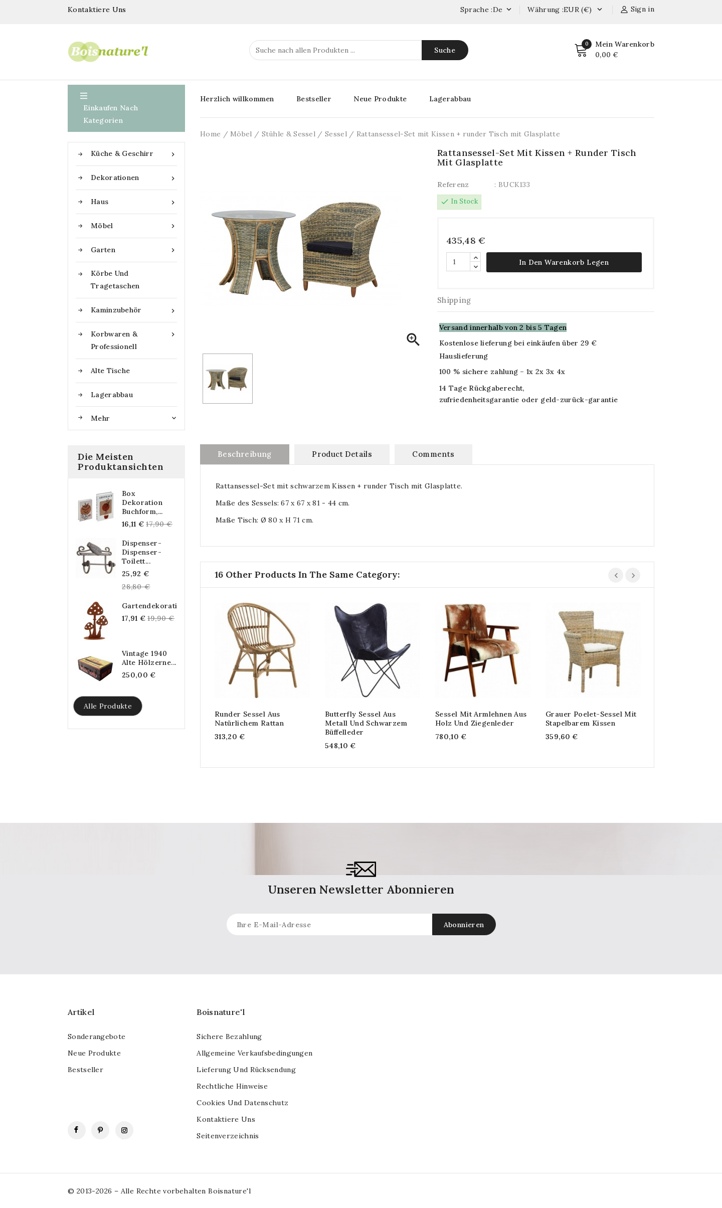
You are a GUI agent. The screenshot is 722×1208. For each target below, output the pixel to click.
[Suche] (358, 50)
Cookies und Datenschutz (242, 1102)
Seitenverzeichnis (228, 1135)
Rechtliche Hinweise (232, 1085)
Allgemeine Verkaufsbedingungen (254, 1052)
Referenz (453, 184)
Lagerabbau (112, 394)
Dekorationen (134, 177)
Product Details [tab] (342, 453)
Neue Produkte (380, 98)
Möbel (134, 226)
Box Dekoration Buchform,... (142, 502)
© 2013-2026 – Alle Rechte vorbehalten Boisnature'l (159, 1190)
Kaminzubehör (134, 310)
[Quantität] (458, 261)
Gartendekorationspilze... (149, 605)
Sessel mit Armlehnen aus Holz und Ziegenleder (481, 718)
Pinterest (100, 1130)
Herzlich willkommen (237, 98)
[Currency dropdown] (599, 10)
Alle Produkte (108, 706)
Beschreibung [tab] (245, 453)
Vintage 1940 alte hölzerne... (149, 658)
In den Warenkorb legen (564, 261)
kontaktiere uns (226, 1118)
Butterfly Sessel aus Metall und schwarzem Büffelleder (366, 722)
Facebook (77, 1130)
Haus (134, 202)
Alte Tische (110, 370)
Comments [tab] (433, 453)
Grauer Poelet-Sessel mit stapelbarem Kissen (591, 718)
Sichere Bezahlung (229, 1036)
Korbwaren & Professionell (134, 339)
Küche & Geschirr (134, 153)
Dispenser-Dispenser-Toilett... (141, 552)
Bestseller (313, 98)
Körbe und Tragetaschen (115, 279)
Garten (134, 250)
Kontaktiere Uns (97, 9)
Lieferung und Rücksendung (246, 1069)
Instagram (124, 1130)
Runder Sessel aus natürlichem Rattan (249, 718)
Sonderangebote (96, 1036)
